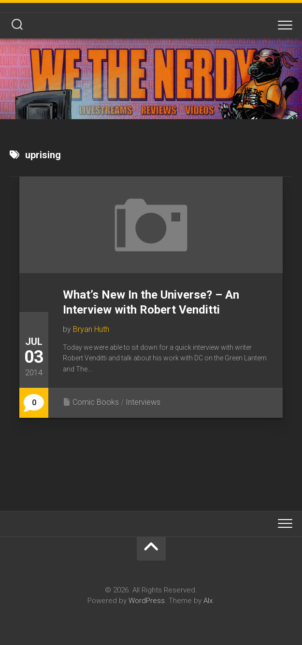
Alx (208, 600)
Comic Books (95, 402)
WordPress (147, 600)
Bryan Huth (91, 329)
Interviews (143, 402)
